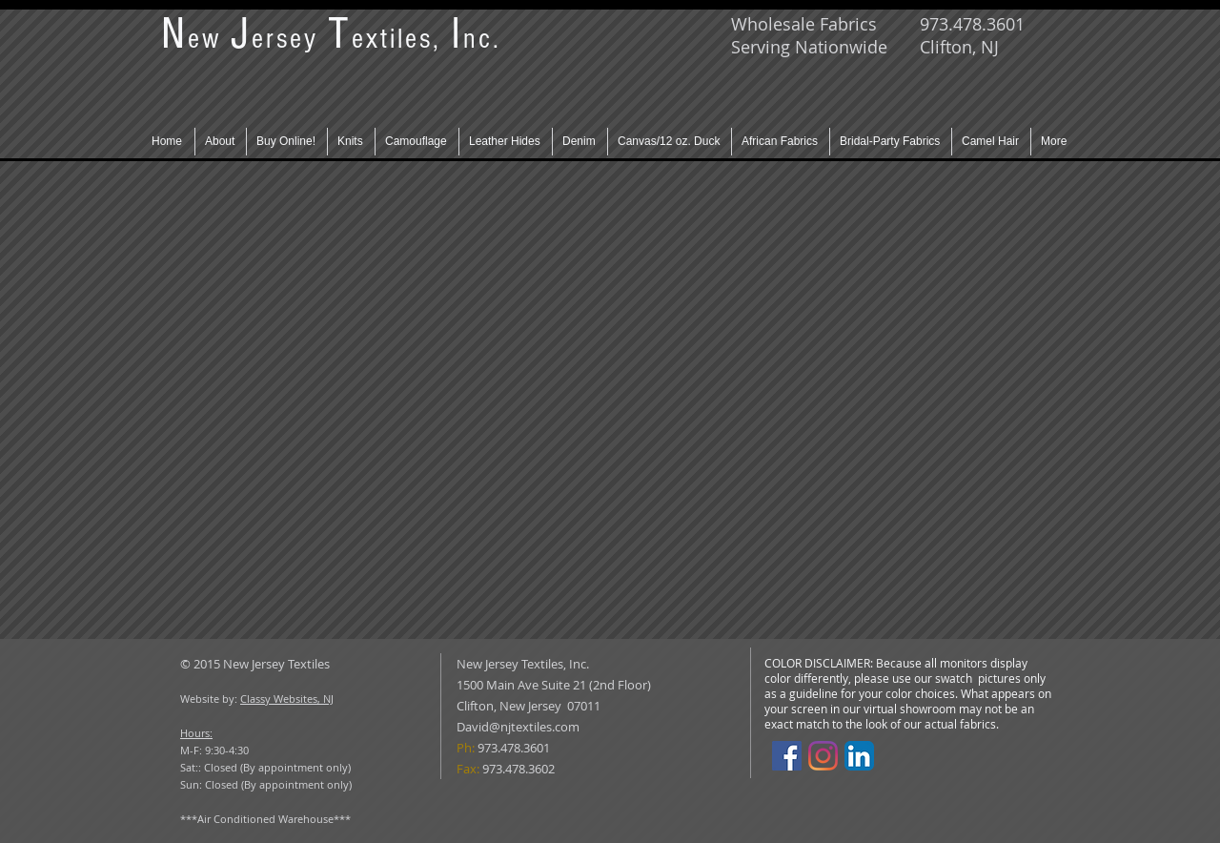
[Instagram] (823, 756)
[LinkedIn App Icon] (859, 756)
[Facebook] (787, 756)
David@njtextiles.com (518, 726)
